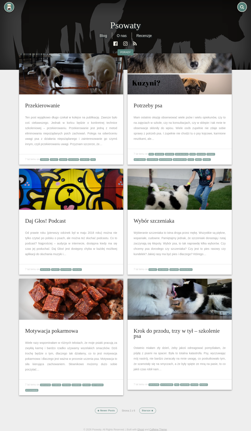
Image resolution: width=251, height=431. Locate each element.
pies (93, 159)
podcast (77, 270)
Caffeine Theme (158, 429)
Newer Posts (106, 410)
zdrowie (169, 154)
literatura (152, 159)
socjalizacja (182, 154)
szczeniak (163, 270)
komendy (85, 159)
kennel (206, 159)
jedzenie (159, 154)
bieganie (201, 154)
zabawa (63, 159)
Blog (103, 36)
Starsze (147, 410)
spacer (194, 385)
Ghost (140, 429)
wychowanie (165, 159)
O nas (122, 36)
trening (44, 159)
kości (190, 159)
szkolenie (73, 159)
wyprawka (66, 270)
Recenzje (144, 36)
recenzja (45, 270)
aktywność (140, 159)
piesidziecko (186, 270)
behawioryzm (180, 159)
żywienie (56, 385)
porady (125, 52)
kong (192, 154)
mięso (198, 159)
